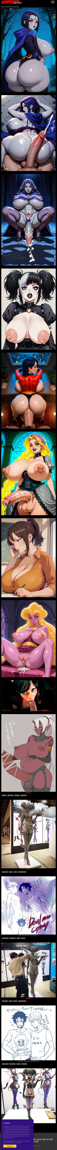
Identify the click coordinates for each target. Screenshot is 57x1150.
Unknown (28, 792)
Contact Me (37, 1146)
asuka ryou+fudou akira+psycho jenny (28, 935)
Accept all (9, 1146)
